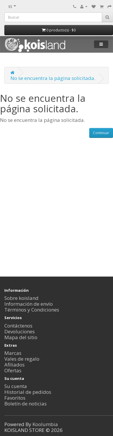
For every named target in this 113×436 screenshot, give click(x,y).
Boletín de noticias (25, 403)
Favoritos (14, 397)
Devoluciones (19, 331)
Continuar (101, 132)
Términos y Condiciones (31, 309)
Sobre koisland (21, 298)
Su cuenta (15, 386)
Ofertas (12, 370)
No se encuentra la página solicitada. (52, 78)
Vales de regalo (21, 358)
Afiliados (14, 364)
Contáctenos (18, 325)
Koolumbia (45, 424)
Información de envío (28, 303)
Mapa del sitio (20, 337)
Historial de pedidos (27, 392)
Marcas (12, 353)
